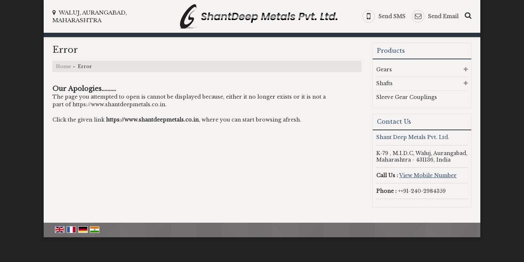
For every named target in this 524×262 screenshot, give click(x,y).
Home (63, 66)
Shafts (384, 83)
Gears (384, 69)
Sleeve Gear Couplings (406, 97)
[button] (428, 175)
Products (391, 50)
